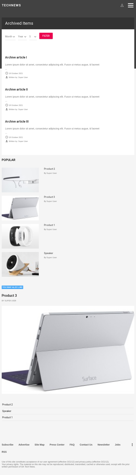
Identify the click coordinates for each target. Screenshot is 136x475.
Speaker (48, 253)
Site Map (40, 444)
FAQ (72, 444)
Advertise (24, 444)
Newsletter (104, 444)
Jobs (118, 444)
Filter (46, 35)
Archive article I (16, 57)
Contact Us (86, 444)
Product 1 (49, 225)
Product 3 (49, 197)
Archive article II (16, 89)
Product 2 (49, 168)
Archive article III (17, 121)
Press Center (57, 444)
